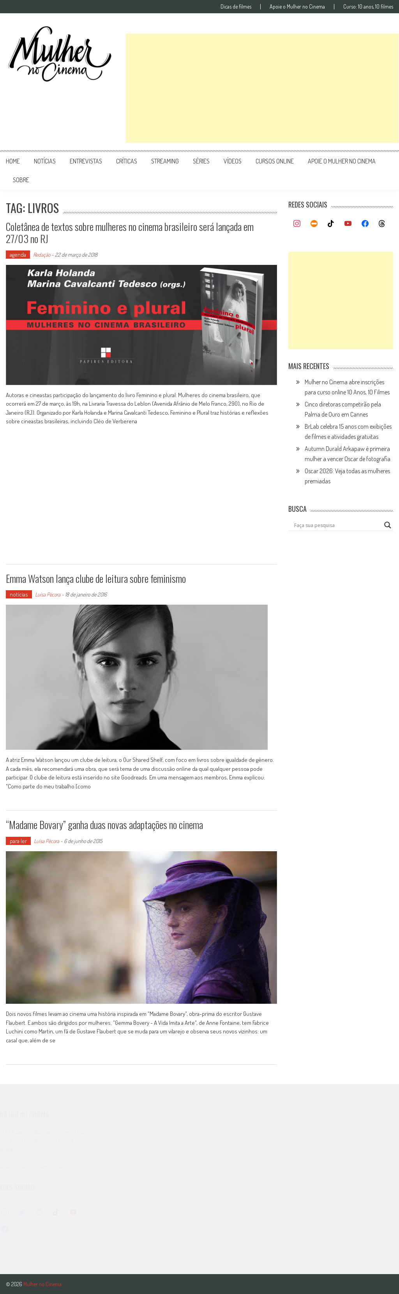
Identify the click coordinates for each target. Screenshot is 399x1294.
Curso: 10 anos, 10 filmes (368, 6)
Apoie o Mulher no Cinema (297, 6)
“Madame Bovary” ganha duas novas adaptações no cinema (104, 824)
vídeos (233, 161)
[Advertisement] (262, 88)
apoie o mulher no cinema (342, 161)
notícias (45, 161)
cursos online (275, 161)
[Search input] (337, 525)
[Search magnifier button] (387, 525)
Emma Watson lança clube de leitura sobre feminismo (96, 578)
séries (201, 161)
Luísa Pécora (47, 594)
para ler (18, 841)
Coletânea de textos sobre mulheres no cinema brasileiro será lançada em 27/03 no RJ (130, 232)
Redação (41, 254)
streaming (165, 161)
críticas (126, 161)
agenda (18, 254)
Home (13, 161)
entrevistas (86, 161)
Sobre (21, 180)
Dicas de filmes (236, 6)
